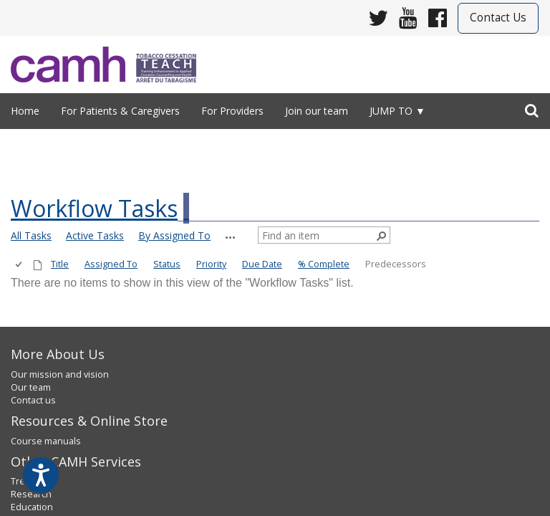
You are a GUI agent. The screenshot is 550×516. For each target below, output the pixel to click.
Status (166, 264)
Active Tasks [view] (95, 235)
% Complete (323, 264)
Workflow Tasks (94, 208)
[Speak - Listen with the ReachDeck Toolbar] (40, 475)
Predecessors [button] (395, 264)
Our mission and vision (60, 374)
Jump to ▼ (397, 111)
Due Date (262, 264)
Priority (211, 264)
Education (32, 507)
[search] (531, 107)
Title (60, 264)
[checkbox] (20, 265)
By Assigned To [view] (174, 235)
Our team (31, 387)
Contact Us (498, 17)
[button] (230, 237)
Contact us (33, 400)
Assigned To (111, 264)
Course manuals (46, 441)
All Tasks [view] (31, 235)
